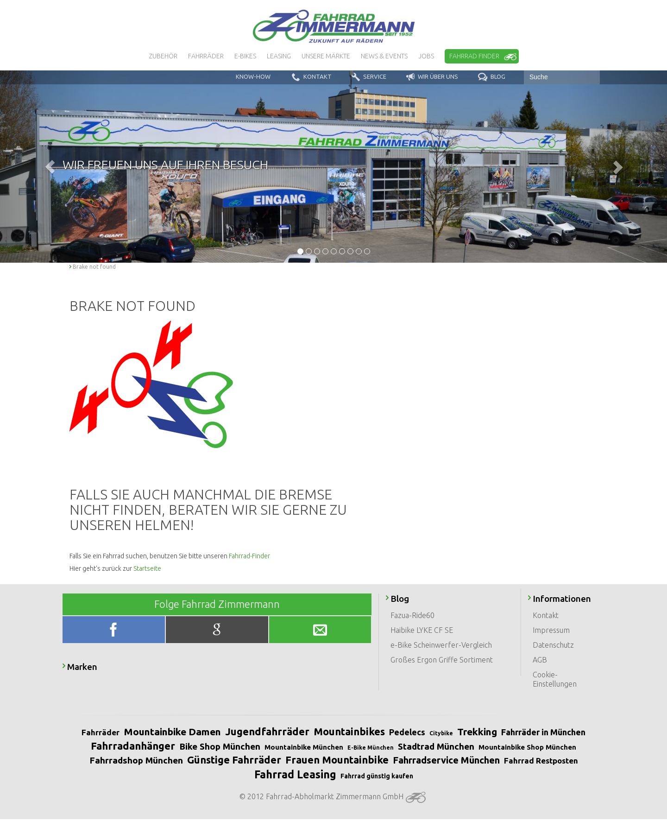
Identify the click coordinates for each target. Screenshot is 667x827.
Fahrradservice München (446, 760)
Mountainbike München (303, 747)
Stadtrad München (436, 746)
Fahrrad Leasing (295, 774)
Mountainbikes (349, 731)
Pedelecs (407, 732)
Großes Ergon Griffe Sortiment (441, 660)
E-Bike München (370, 748)
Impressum (551, 630)
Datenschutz (553, 645)
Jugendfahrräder (267, 731)
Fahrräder (101, 732)
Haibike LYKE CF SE (421, 630)
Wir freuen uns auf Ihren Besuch (165, 164)
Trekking (477, 731)
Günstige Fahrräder (234, 759)
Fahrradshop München (136, 760)
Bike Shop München (219, 746)
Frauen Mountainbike (337, 759)
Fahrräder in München (543, 732)
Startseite (147, 568)
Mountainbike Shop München (527, 747)
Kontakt (546, 615)
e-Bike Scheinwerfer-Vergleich (441, 645)
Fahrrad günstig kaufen (376, 776)
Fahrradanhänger (133, 745)
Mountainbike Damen (172, 731)
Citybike (441, 733)
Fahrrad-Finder (249, 556)
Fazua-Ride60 (412, 615)
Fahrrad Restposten (541, 760)
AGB (540, 660)
